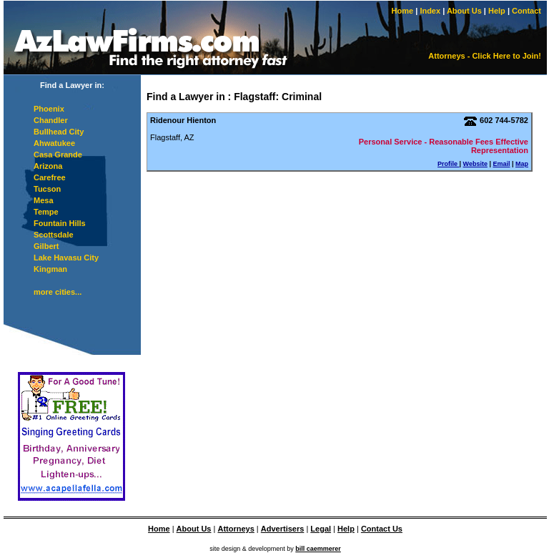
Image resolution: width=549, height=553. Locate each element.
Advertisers (283, 528)
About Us (464, 10)
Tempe (46, 211)
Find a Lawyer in (186, 96)
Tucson (47, 189)
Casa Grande (58, 154)
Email (501, 163)
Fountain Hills (60, 223)
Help (496, 10)
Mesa (44, 200)
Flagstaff (254, 96)
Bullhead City (59, 131)
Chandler (51, 120)
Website (475, 163)
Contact (526, 10)
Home (403, 10)
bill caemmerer (318, 548)
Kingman (50, 269)
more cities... (57, 292)
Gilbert (46, 246)
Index (430, 10)
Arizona (48, 166)
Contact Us (381, 528)
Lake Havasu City (66, 257)
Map (521, 163)
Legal (320, 528)
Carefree (50, 177)
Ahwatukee (54, 143)
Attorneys (235, 528)
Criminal (302, 96)
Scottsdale (54, 234)
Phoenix (49, 108)
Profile (448, 163)
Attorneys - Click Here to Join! (484, 56)
